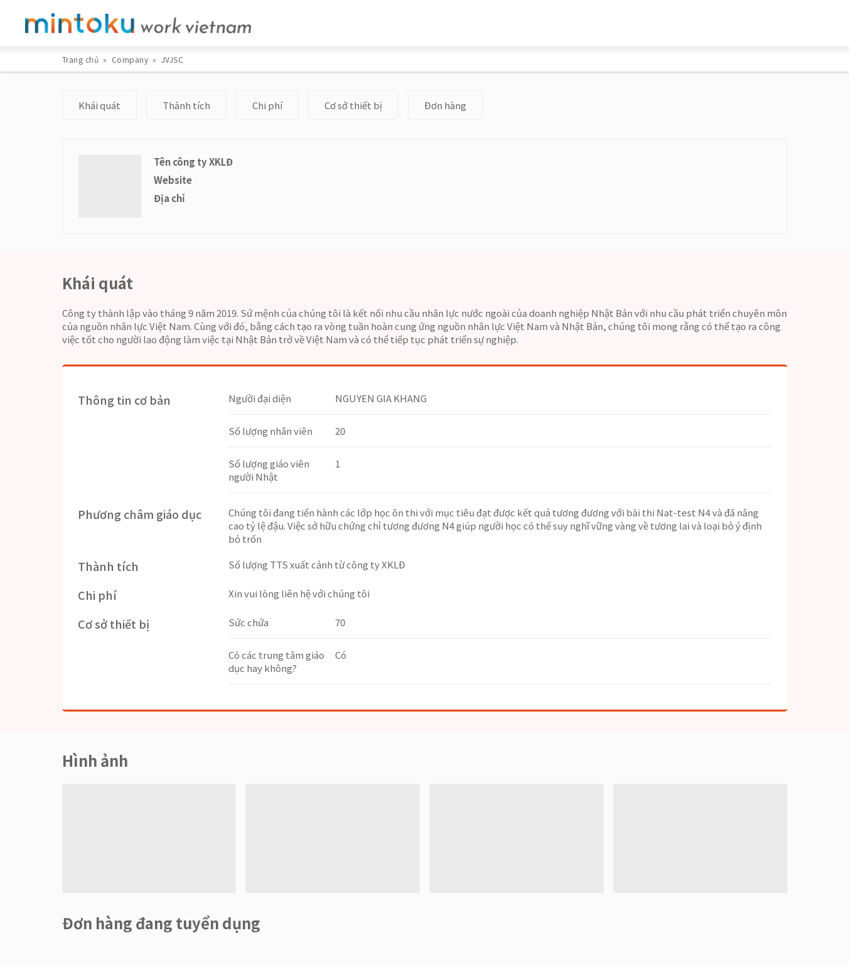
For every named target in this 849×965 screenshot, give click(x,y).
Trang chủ (80, 59)
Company (130, 59)
